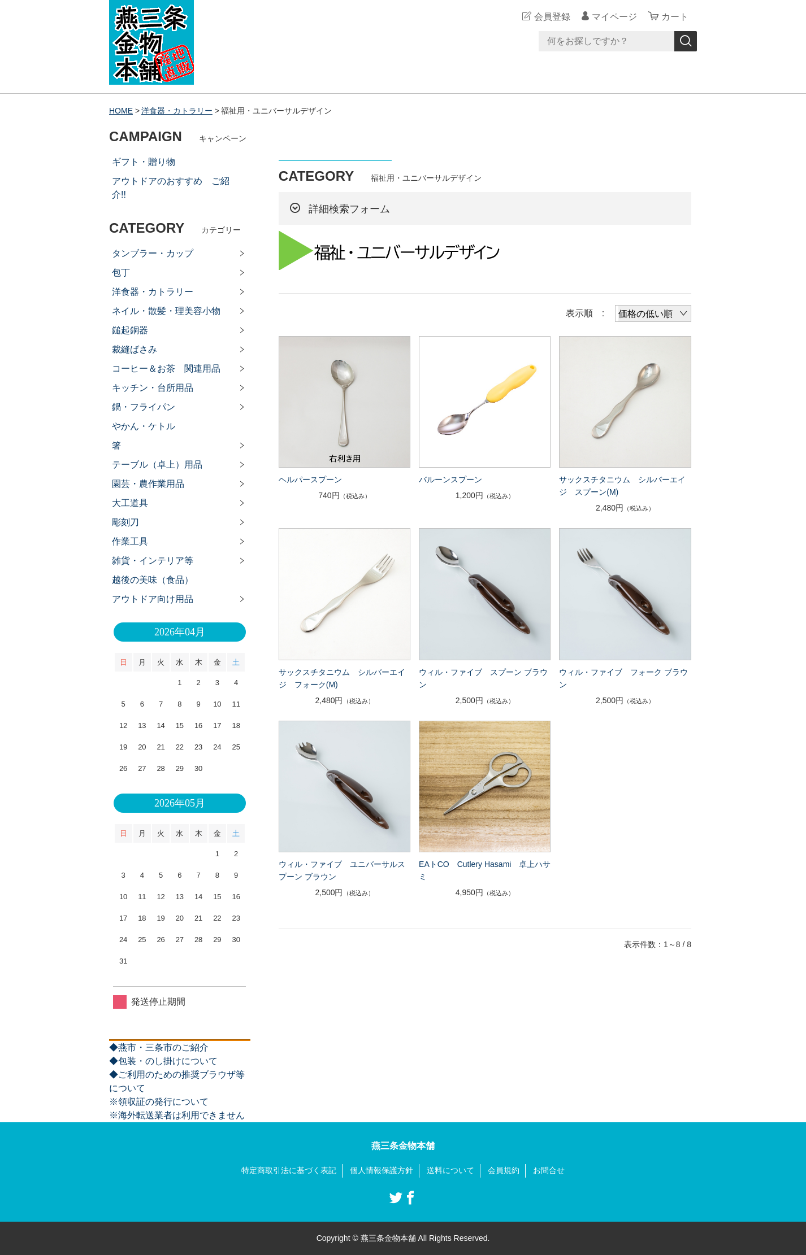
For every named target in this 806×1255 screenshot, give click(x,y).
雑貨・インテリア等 (152, 560)
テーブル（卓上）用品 (157, 464)
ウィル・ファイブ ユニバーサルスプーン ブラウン (342, 870)
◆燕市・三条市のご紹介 (159, 1047)
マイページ (614, 16)
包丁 (121, 272)
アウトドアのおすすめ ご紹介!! (170, 187)
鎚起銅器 (130, 330)
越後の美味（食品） (152, 580)
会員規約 (503, 1170)
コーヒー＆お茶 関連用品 (166, 368)
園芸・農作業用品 (148, 484)
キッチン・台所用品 (152, 388)
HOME (121, 110)
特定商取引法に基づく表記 (288, 1170)
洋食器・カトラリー (177, 110)
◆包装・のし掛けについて (163, 1061)
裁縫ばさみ (134, 349)
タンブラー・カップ (152, 253)
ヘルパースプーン (310, 479)
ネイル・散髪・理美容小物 (166, 311)
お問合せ (549, 1170)
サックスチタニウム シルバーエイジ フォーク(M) (342, 678)
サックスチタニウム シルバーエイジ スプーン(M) (622, 485)
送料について (450, 1170)
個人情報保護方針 (381, 1170)
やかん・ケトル (143, 426)
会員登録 (552, 16)
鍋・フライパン (143, 407)
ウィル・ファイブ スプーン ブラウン (483, 678)
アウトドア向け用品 (152, 599)
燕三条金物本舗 (403, 1146)
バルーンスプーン (450, 479)
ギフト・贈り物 (143, 162)
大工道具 (130, 503)
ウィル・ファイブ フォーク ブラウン (623, 678)
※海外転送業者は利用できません (177, 1115)
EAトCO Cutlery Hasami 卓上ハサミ (485, 870)
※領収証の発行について (159, 1101)
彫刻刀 (125, 522)
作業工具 (130, 541)
